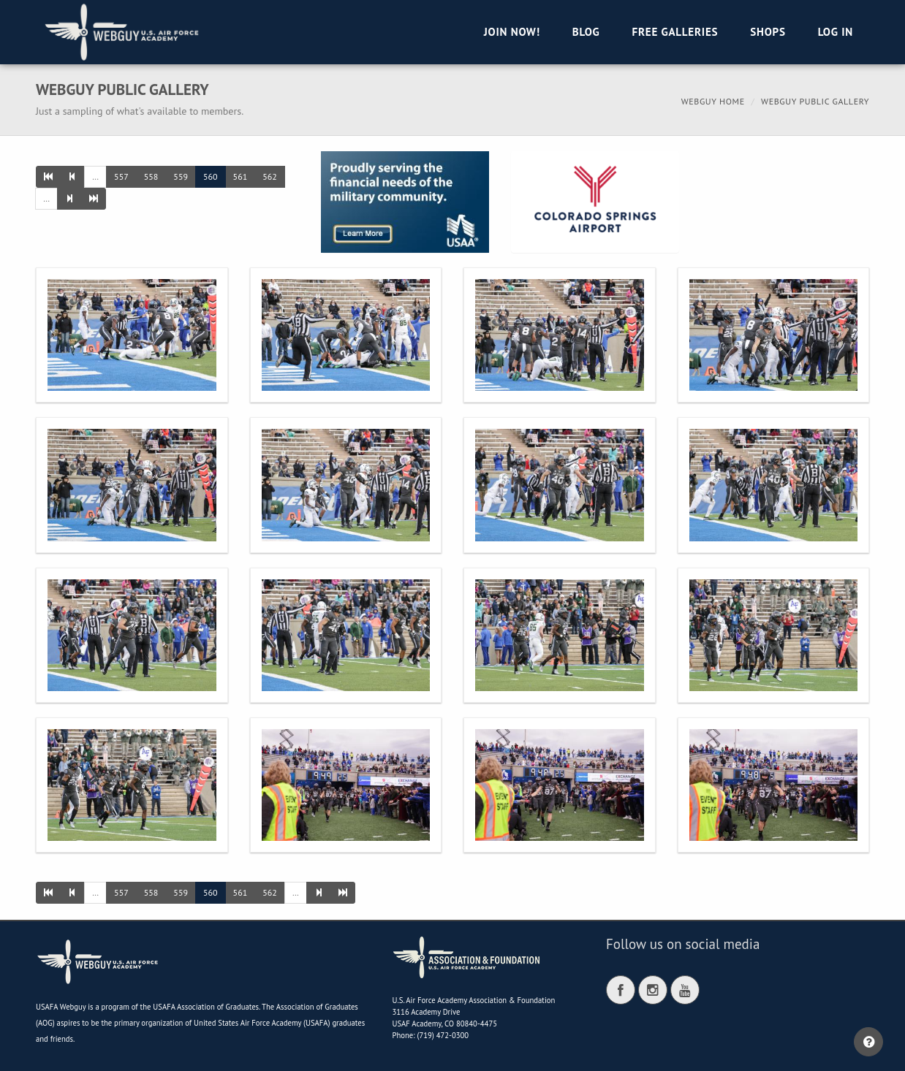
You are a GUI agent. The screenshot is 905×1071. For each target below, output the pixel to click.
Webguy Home (713, 101)
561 (240, 176)
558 (151, 176)
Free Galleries (675, 32)
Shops (767, 32)
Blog (586, 32)
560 (210, 176)
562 (269, 176)
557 (121, 176)
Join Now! (512, 32)
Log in (835, 32)
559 (180, 176)
